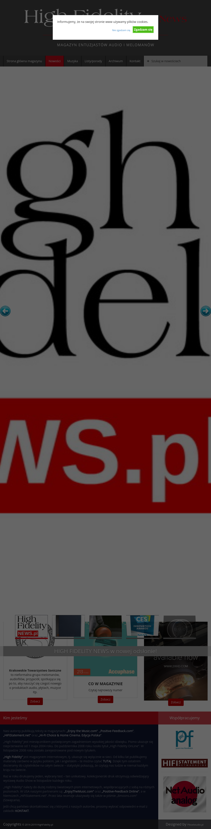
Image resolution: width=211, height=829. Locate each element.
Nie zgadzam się (121, 30)
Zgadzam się (143, 29)
